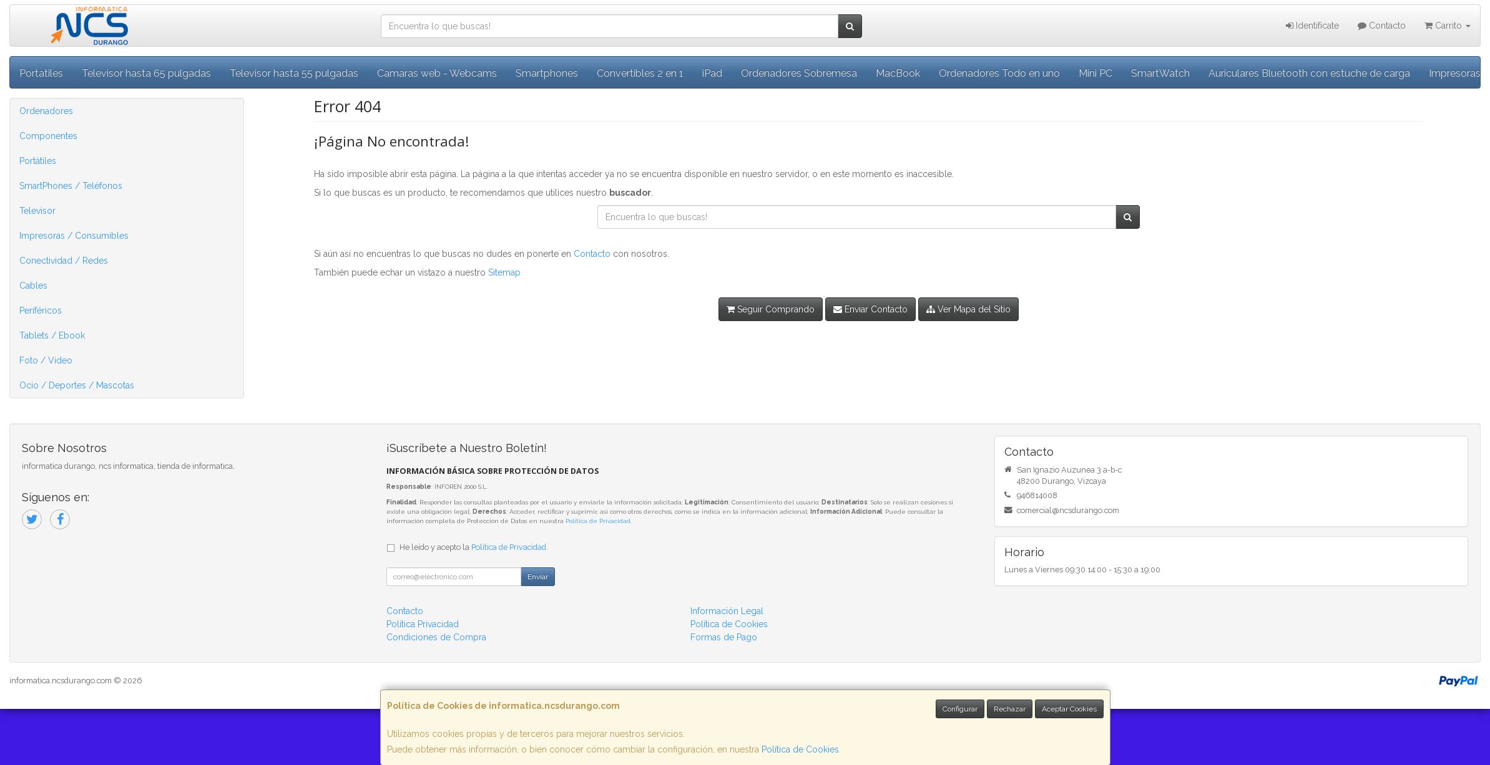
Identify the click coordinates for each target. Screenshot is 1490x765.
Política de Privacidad (598, 520)
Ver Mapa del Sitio (968, 309)
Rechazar (1010, 709)
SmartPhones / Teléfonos (70, 186)
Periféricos (40, 310)
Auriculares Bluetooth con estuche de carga (1309, 73)
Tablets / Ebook (52, 335)
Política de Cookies (800, 749)
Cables (33, 286)
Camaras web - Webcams (437, 73)
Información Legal (726, 611)
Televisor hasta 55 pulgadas (294, 73)
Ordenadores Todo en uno (999, 73)
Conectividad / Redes (63, 261)
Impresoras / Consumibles (74, 236)
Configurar (960, 709)
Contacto (1382, 26)
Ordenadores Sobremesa (799, 73)
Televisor (37, 211)
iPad (712, 73)
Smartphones (547, 73)
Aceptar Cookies (1069, 709)
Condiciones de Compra (436, 637)
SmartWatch (1160, 73)
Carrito (1447, 26)
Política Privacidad (422, 624)
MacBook (898, 73)
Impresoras (1455, 73)
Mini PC (1095, 73)
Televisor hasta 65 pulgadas (146, 73)
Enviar (537, 576)
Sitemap (504, 272)
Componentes (48, 136)
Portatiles (41, 73)
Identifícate (1312, 26)
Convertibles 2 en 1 (640, 73)
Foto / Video (45, 360)
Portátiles (37, 161)
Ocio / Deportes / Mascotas (76, 385)
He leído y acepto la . (473, 547)
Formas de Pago (723, 637)
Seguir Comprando (771, 309)
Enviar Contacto (870, 309)
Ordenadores (46, 111)
